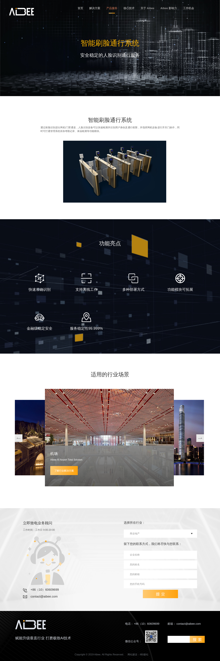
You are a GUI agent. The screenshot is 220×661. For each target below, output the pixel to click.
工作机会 (188, 8)
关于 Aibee (147, 8)
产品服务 (111, 8)
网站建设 (132, 654)
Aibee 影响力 (168, 8)
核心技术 (128, 8)
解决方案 (94, 8)
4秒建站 (144, 654)
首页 (80, 8)
